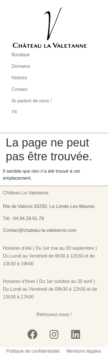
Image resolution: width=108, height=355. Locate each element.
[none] (14, 111)
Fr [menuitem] (14, 111)
